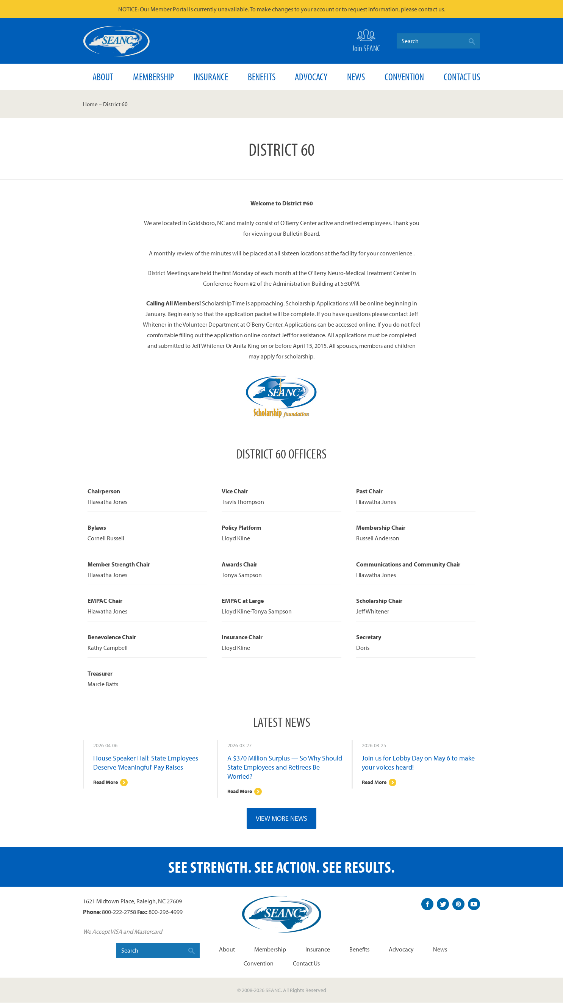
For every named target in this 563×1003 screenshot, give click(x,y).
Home (90, 104)
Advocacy (311, 76)
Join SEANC (366, 40)
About (102, 76)
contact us (431, 9)
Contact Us (462, 76)
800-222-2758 (119, 912)
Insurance (211, 76)
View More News (281, 818)
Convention (404, 76)
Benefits (261, 76)
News (356, 76)
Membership (153, 76)
